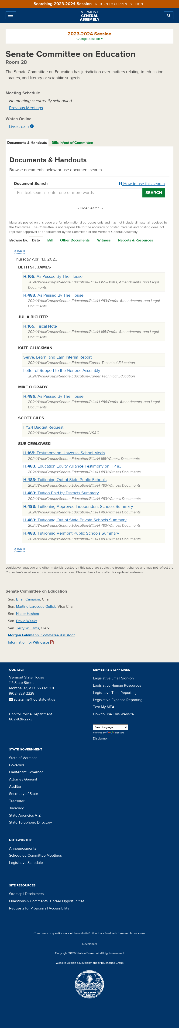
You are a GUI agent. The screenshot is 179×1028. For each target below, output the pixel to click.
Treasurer (16, 801)
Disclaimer (100, 738)
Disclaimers (34, 894)
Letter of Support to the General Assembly (61, 370)
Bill (50, 240)
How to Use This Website (113, 714)
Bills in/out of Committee (72, 142)
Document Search (89, 184)
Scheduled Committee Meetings (35, 855)
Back (19, 251)
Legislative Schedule (26, 862)
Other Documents (75, 240)
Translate (115, 733)
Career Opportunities (67, 901)
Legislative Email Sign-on (113, 678)
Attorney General (23, 779)
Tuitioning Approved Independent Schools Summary (78, 506)
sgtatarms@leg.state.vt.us (32, 699)
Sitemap (15, 894)
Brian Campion (28, 599)
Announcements (22, 848)
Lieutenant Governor (26, 772)
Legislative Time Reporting (115, 692)
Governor (16, 765)
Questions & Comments (28, 901)
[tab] (27, 143)
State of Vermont (23, 758)
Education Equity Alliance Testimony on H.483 (72, 466)
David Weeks (26, 621)
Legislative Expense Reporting (117, 700)
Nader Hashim (27, 613)
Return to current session (119, 4)
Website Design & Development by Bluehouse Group (90, 963)
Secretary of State (23, 793)
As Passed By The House (53, 276)
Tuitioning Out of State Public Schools (65, 479)
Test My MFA (103, 707)
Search (153, 192)
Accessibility (59, 908)
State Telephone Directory (30, 822)
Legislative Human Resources (117, 685)
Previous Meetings (26, 108)
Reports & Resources (135, 240)
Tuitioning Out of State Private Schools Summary (75, 520)
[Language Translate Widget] (110, 727)
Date (36, 240)
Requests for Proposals (27, 908)
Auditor (15, 786)
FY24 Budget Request (43, 427)
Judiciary (16, 808)
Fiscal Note (40, 326)
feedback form (114, 933)
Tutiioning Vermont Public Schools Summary (71, 533)
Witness (104, 240)
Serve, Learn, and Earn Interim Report (57, 357)
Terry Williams (27, 628)
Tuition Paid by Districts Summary (61, 493)
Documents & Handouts (27, 142)
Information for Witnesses (31, 642)
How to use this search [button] (142, 184)
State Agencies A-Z (25, 815)
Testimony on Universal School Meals (64, 453)
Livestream (19, 126)
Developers (89, 944)
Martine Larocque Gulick (36, 606)
